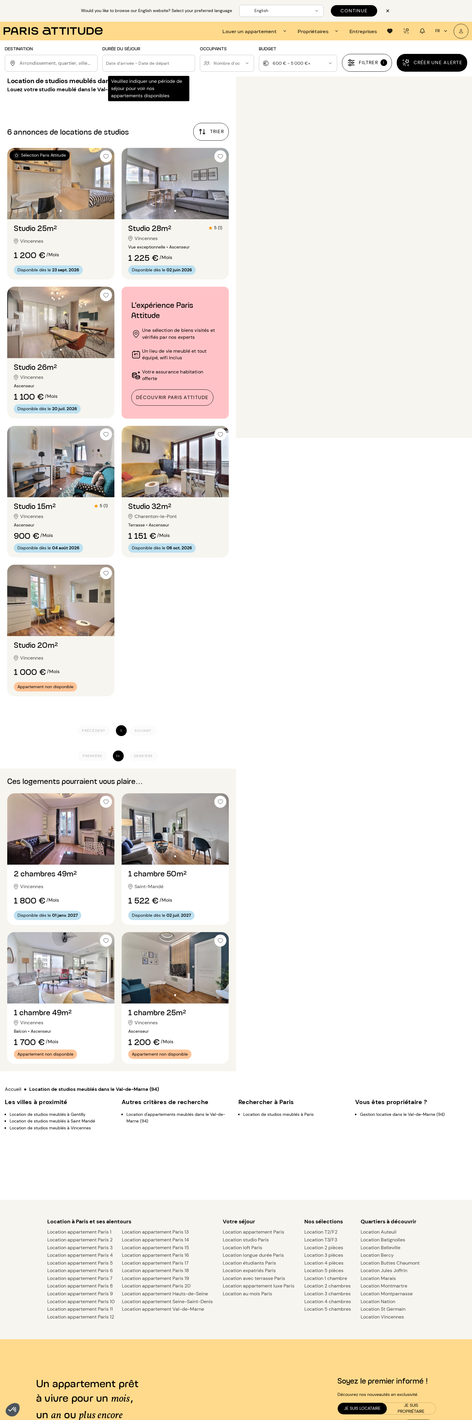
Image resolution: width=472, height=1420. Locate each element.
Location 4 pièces (323, 1263)
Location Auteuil (378, 1232)
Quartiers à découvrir (388, 1221)
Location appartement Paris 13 (155, 1232)
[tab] (255, 31)
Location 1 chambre (325, 1278)
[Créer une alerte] (432, 63)
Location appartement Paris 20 (156, 1286)
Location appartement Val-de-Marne (163, 1309)
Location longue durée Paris (253, 1255)
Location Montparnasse (387, 1293)
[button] (12, 1410)
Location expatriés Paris (249, 1270)
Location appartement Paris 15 (155, 1247)
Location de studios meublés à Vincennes (50, 1127)
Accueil (13, 1089)
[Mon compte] (461, 31)
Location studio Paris (246, 1240)
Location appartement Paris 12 (80, 1317)
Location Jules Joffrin (384, 1270)
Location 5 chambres (327, 1309)
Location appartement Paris (253, 1232)
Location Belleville (380, 1247)
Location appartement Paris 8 (80, 1286)
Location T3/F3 (320, 1240)
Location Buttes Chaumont (390, 1263)
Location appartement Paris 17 (155, 1263)
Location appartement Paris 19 (155, 1278)
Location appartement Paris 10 (81, 1301)
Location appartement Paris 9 (80, 1293)
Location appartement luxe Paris (258, 1286)
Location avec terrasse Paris (254, 1278)
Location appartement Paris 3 (80, 1247)
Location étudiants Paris (249, 1263)
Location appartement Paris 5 (80, 1263)
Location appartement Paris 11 (80, 1309)
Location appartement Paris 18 (155, 1270)
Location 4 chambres (327, 1301)
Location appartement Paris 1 (79, 1232)
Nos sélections (323, 1221)
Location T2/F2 (320, 1232)
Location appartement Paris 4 (80, 1255)
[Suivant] (143, 731)
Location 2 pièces (323, 1247)
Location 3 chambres (327, 1293)
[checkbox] (106, 156)
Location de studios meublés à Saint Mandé (52, 1121)
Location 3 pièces (323, 1255)
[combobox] (57, 63)
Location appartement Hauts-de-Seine (165, 1293)
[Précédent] (93, 731)
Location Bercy (377, 1255)
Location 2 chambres (327, 1286)
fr (442, 31)
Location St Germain (383, 1309)
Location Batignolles (383, 1240)
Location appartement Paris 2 (80, 1240)
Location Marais (378, 1278)
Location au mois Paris (247, 1293)
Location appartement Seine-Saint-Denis (167, 1301)
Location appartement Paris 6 (80, 1270)
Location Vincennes (382, 1317)
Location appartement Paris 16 (155, 1255)
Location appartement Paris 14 (155, 1240)
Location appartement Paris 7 (80, 1278)
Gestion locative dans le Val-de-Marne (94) (402, 1114)
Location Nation (378, 1301)
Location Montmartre (384, 1286)
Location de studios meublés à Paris (278, 1114)
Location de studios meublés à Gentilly (47, 1114)
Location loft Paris (242, 1247)
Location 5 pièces (323, 1270)
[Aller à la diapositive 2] (61, 210)
